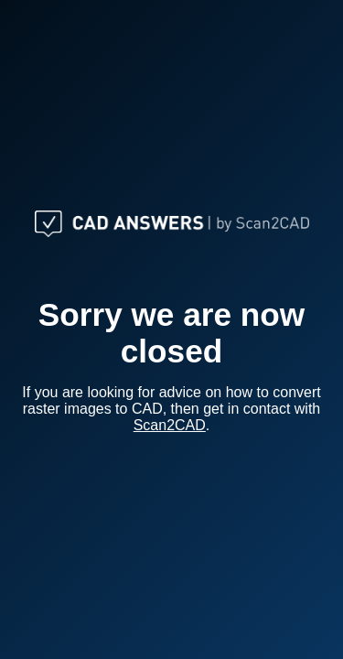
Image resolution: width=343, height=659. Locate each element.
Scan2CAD (170, 425)
